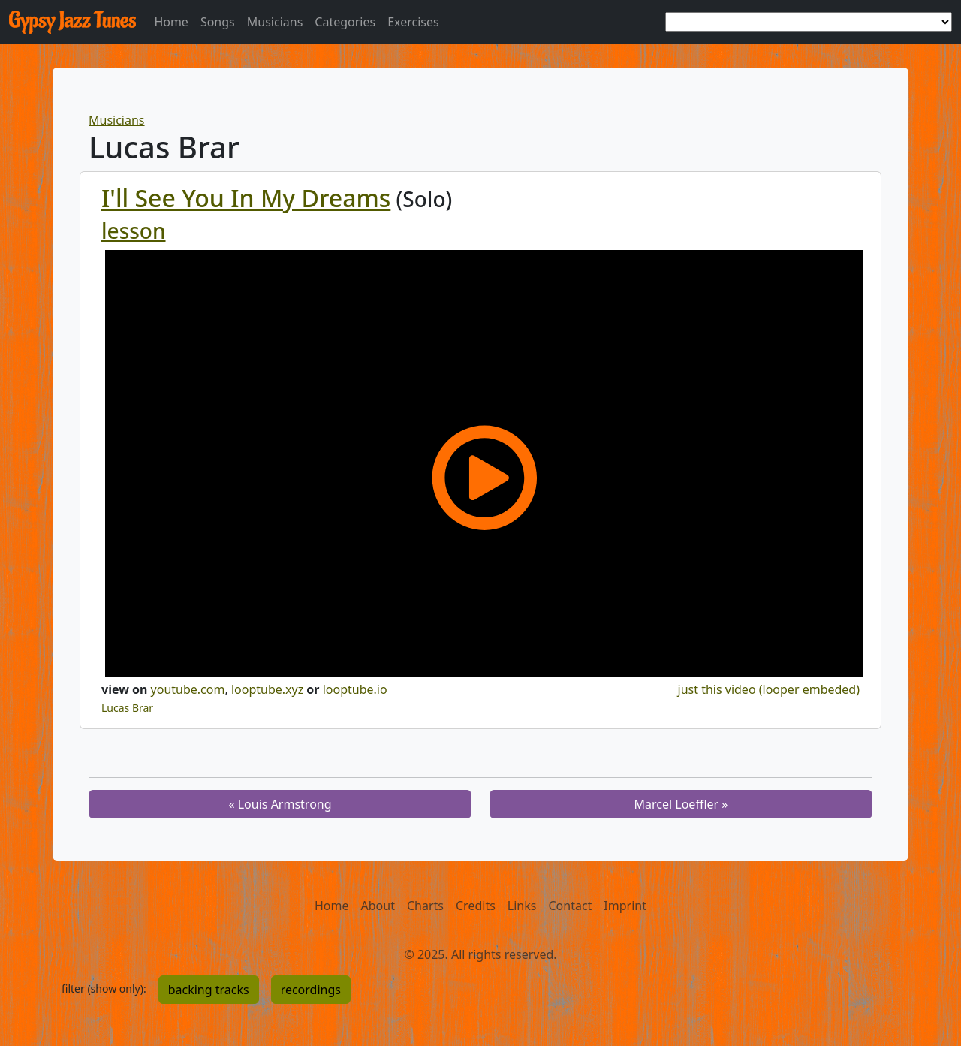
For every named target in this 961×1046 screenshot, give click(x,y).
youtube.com (188, 689)
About (378, 905)
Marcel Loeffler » (681, 804)
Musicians (275, 22)
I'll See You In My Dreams (245, 198)
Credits (476, 905)
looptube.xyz (267, 689)
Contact (570, 905)
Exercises (413, 22)
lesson (133, 230)
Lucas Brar (127, 708)
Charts (425, 905)
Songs (217, 22)
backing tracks (208, 989)
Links (522, 905)
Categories (345, 22)
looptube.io (355, 689)
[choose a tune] (808, 22)
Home (171, 22)
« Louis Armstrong (279, 804)
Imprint (625, 905)
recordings (311, 989)
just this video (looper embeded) (769, 689)
